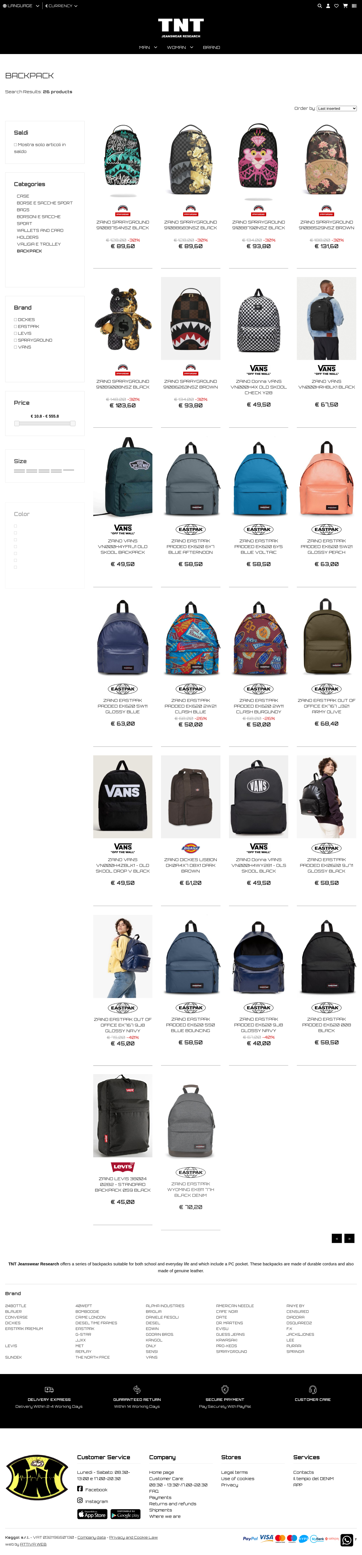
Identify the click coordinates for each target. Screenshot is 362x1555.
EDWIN (152, 1329)
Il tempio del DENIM (313, 1478)
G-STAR (83, 1335)
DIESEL (153, 1323)
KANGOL (154, 1340)
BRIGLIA (154, 1312)
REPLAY (83, 1352)
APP (297, 1485)
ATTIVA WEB (33, 1544)
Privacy (229, 1485)
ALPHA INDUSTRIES (165, 1306)
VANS (152, 1357)
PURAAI (294, 1346)
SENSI (152, 1352)
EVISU (222, 1329)
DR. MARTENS (229, 1323)
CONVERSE (16, 1317)
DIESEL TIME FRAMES (96, 1323)
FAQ (154, 1491)
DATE (221, 1317)
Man (144, 47)
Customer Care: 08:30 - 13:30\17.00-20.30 (178, 1481)
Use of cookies (237, 1478)
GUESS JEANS (230, 1335)
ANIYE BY (296, 1306)
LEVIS (11, 1346)
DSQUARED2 (299, 1323)
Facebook (96, 1490)
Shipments (160, 1510)
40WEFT (83, 1306)
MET (79, 1346)
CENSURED (298, 1312)
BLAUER (13, 1312)
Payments (160, 1497)
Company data (91, 1537)
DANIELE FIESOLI (162, 1317)
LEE (290, 1340)
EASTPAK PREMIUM (24, 1329)
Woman (176, 47)
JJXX (80, 1340)
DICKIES (13, 1323)
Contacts (303, 1472)
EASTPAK (84, 1329)
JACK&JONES (300, 1335)
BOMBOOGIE (87, 1312)
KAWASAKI (226, 1340)
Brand (211, 47)
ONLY (151, 1346)
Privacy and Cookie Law (133, 1537)
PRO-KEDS (226, 1346)
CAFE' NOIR (227, 1312)
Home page (161, 1472)
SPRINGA (295, 1352)
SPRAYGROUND (231, 1352)
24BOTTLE (15, 1306)
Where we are (165, 1516)
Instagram (96, 1501)
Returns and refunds (172, 1504)
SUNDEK (13, 1357)
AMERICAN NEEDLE (235, 1306)
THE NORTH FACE (92, 1357)
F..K (289, 1329)
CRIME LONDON (90, 1317)
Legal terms (234, 1472)
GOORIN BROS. (160, 1335)
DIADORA (296, 1317)
